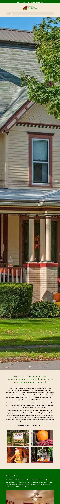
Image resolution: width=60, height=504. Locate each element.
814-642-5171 (21, 2)
